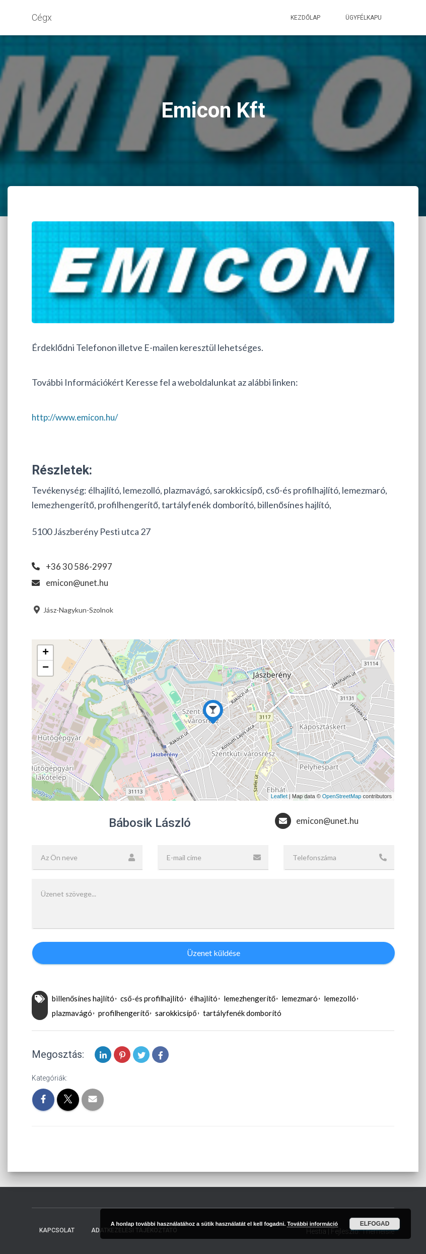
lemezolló (340, 998)
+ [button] (45, 653)
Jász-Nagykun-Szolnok (72, 610)
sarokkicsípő (175, 1013)
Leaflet (279, 796)
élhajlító (204, 998)
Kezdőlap (305, 17)
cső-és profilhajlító (151, 998)
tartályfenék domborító (242, 1013)
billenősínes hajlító (83, 998)
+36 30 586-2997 (79, 566)
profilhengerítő (123, 1013)
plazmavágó (72, 1013)
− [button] (45, 668)
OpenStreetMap (342, 796)
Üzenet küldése (213, 953)
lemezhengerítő (249, 998)
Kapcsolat (57, 1230)
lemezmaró (299, 998)
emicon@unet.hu (79, 582)
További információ (312, 1224)
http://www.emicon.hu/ (78, 417)
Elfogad (375, 1223)
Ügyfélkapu (363, 17)
